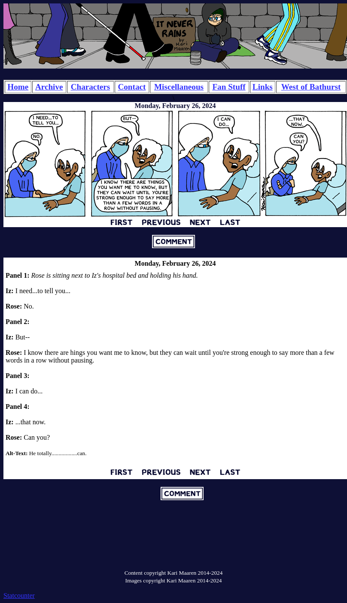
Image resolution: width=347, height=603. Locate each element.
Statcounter (19, 595)
